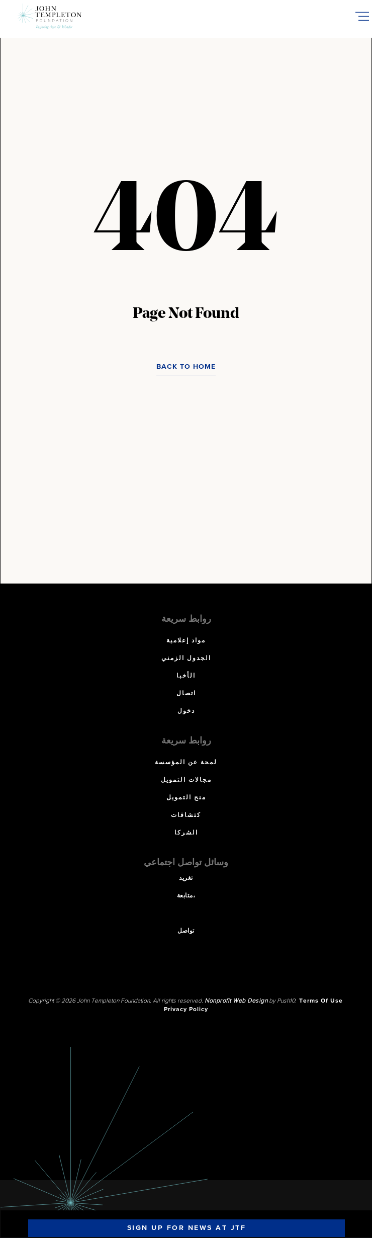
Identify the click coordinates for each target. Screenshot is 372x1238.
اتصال (186, 694)
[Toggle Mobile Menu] (362, 16)
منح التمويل (186, 798)
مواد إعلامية (186, 641)
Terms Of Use (321, 1001)
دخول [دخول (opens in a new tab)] (186, 711)
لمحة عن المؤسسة (186, 763)
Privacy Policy (186, 1010)
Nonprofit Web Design (236, 1001)
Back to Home (186, 366)
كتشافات (186, 815)
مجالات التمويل (186, 780)
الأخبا (186, 676)
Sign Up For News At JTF (186, 1227)
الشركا (186, 833)
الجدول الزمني (186, 658)
